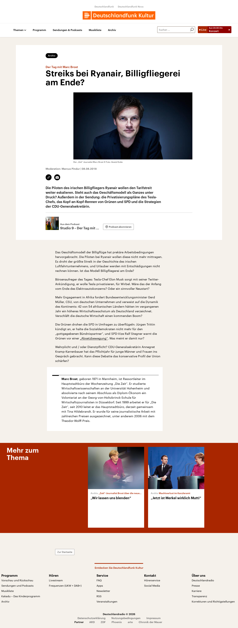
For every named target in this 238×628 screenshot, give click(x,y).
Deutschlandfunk (104, 6)
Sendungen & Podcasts (67, 30)
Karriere (196, 590)
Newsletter (103, 590)
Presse (196, 585)
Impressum (153, 618)
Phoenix (117, 622)
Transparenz (199, 596)
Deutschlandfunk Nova (130, 6)
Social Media (152, 585)
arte (130, 622)
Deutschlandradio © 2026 (119, 614)
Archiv (112, 30)
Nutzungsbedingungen (125, 618)
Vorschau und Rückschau (17, 580)
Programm (39, 30)
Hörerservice (152, 580)
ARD (92, 622)
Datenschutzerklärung (91, 618)
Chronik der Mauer (150, 622)
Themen (18, 30)
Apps (100, 585)
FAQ (99, 580)
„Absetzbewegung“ (94, 338)
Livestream (56, 580)
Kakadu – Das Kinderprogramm (20, 596)
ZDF (103, 622)
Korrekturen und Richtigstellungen (213, 601)
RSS (99, 596)
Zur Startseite (64, 552)
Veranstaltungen (107, 601)
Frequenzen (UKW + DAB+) (65, 585)
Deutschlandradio (203, 580)
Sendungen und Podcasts (17, 585)
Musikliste (95, 30)
